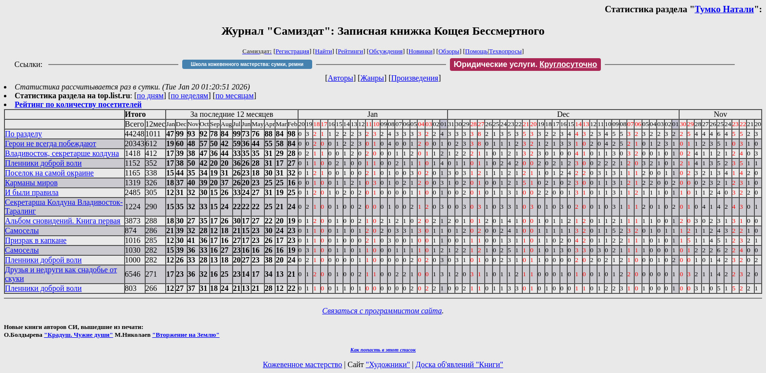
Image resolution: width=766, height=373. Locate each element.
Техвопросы (505, 51)
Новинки (420, 51)
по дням (150, 95)
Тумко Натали (724, 9)
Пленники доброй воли (43, 163)
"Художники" (388, 364)
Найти (323, 51)
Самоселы (22, 230)
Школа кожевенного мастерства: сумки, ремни (247, 64)
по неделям (190, 95)
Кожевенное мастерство (302, 364)
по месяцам (234, 95)
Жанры (372, 78)
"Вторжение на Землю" (185, 334)
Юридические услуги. (525, 64)
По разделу (23, 134)
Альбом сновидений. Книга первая (62, 221)
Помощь (476, 51)
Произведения (415, 78)
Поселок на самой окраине (49, 173)
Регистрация (292, 51)
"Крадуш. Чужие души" (78, 334)
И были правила (32, 192)
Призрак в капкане (35, 240)
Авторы (340, 78)
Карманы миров (31, 182)
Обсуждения (386, 51)
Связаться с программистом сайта (382, 311)
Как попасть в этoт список (383, 349)
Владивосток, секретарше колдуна (62, 153)
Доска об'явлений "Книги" (459, 364)
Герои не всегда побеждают (50, 143)
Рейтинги (350, 51)
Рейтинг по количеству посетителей (78, 104)
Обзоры (448, 51)
